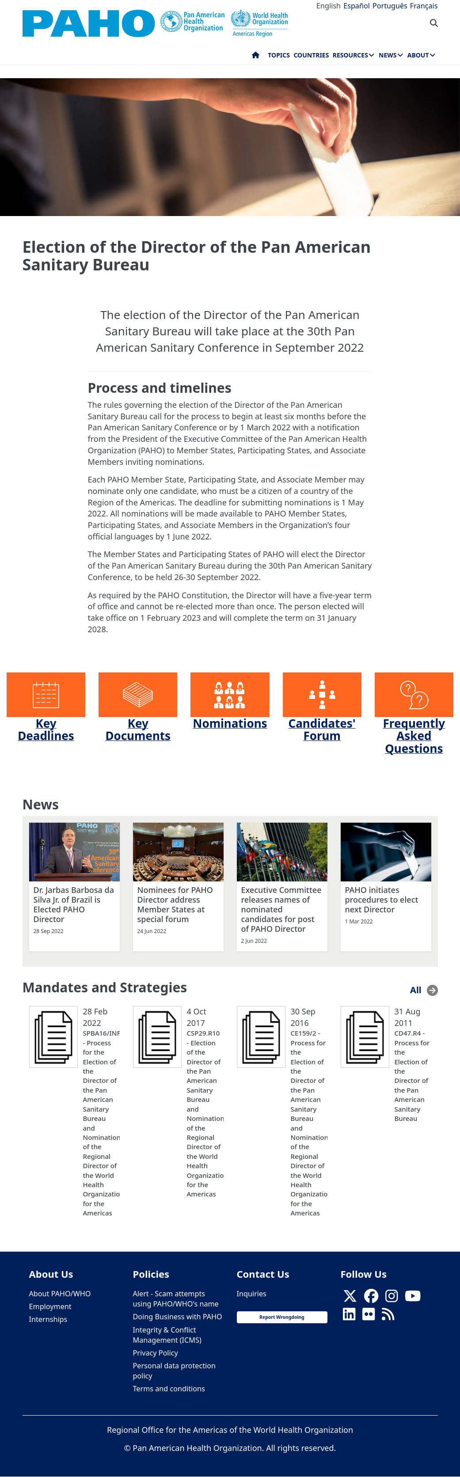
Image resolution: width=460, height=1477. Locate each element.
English (328, 6)
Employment (50, 1306)
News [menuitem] (387, 55)
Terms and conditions (169, 1388)
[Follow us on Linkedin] (349, 1317)
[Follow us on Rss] (388, 1317)
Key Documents (138, 729)
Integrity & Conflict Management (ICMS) (167, 1335)
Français (424, 6)
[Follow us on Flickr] (368, 1317)
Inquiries (251, 1294)
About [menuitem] (418, 55)
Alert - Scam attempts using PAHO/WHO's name (176, 1299)
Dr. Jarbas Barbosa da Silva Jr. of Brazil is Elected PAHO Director (74, 904)
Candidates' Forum (322, 729)
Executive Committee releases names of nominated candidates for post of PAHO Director (281, 909)
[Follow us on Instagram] (391, 1299)
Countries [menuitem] (311, 55)
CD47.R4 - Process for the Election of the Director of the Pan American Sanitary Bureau (412, 1076)
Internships (48, 1319)
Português (390, 6)
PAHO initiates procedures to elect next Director (381, 899)
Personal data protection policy (174, 1371)
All (416, 990)
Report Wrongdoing (281, 1317)
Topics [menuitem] (279, 55)
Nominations (230, 723)
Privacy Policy (155, 1353)
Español (356, 6)
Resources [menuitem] (350, 55)
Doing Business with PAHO (177, 1316)
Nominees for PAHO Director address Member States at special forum (175, 904)
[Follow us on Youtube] (413, 1299)
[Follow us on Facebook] (371, 1299)
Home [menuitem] (255, 57)
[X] (350, 1299)
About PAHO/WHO (60, 1294)
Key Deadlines (46, 729)
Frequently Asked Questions (414, 735)
